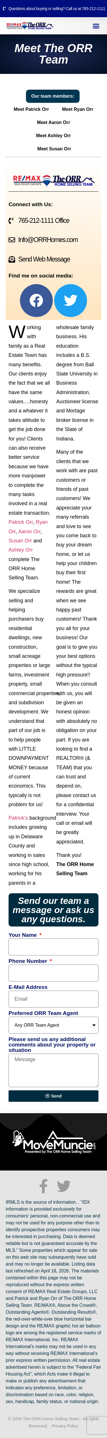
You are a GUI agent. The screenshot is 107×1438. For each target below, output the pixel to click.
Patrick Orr (21, 522)
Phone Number (29, 961)
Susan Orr (20, 541)
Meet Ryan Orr (77, 109)
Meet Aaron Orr (53, 122)
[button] (96, 25)
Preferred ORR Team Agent (43, 1013)
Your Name (23, 935)
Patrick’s (18, 818)
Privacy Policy (65, 1425)
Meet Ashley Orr (53, 135)
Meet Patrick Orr (31, 109)
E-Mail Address (28, 987)
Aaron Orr (29, 531)
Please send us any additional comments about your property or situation (52, 1044)
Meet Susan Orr (54, 148)
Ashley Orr (21, 550)
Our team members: (52, 96)
